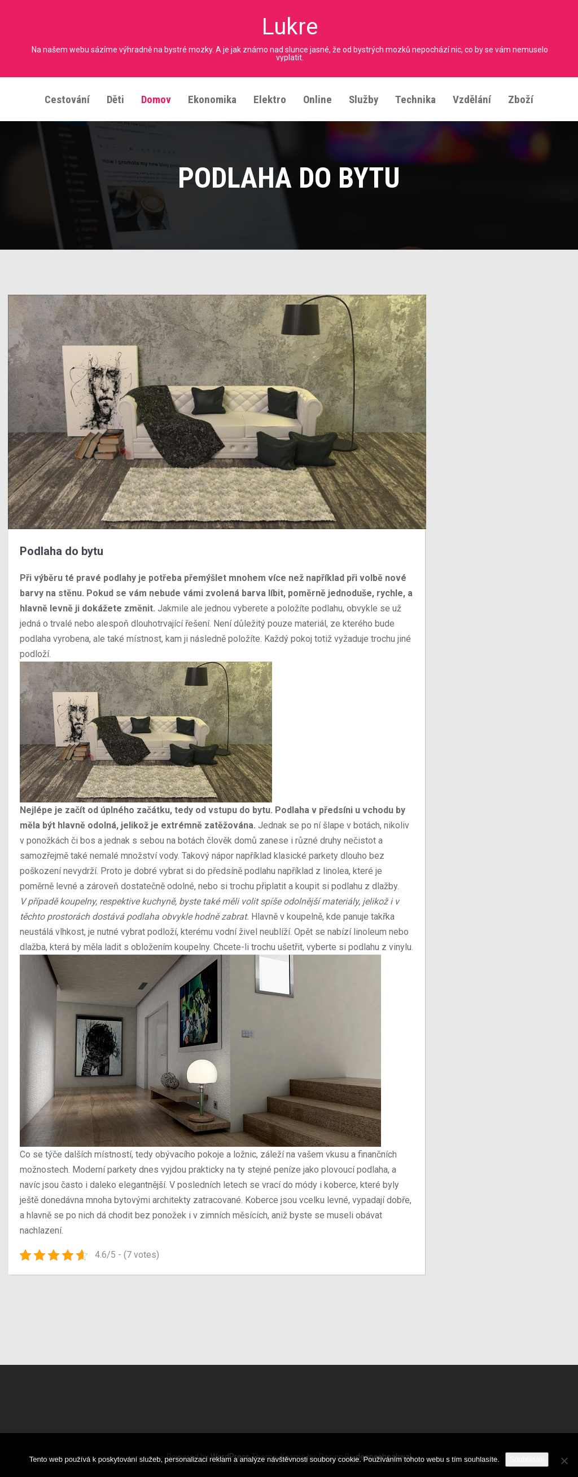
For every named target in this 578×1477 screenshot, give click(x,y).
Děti (115, 96)
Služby (363, 96)
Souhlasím (527, 1459)
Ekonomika (212, 96)
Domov (156, 96)
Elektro (269, 96)
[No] (564, 1460)
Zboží (520, 96)
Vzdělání (472, 96)
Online (317, 96)
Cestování (67, 96)
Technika (415, 96)
